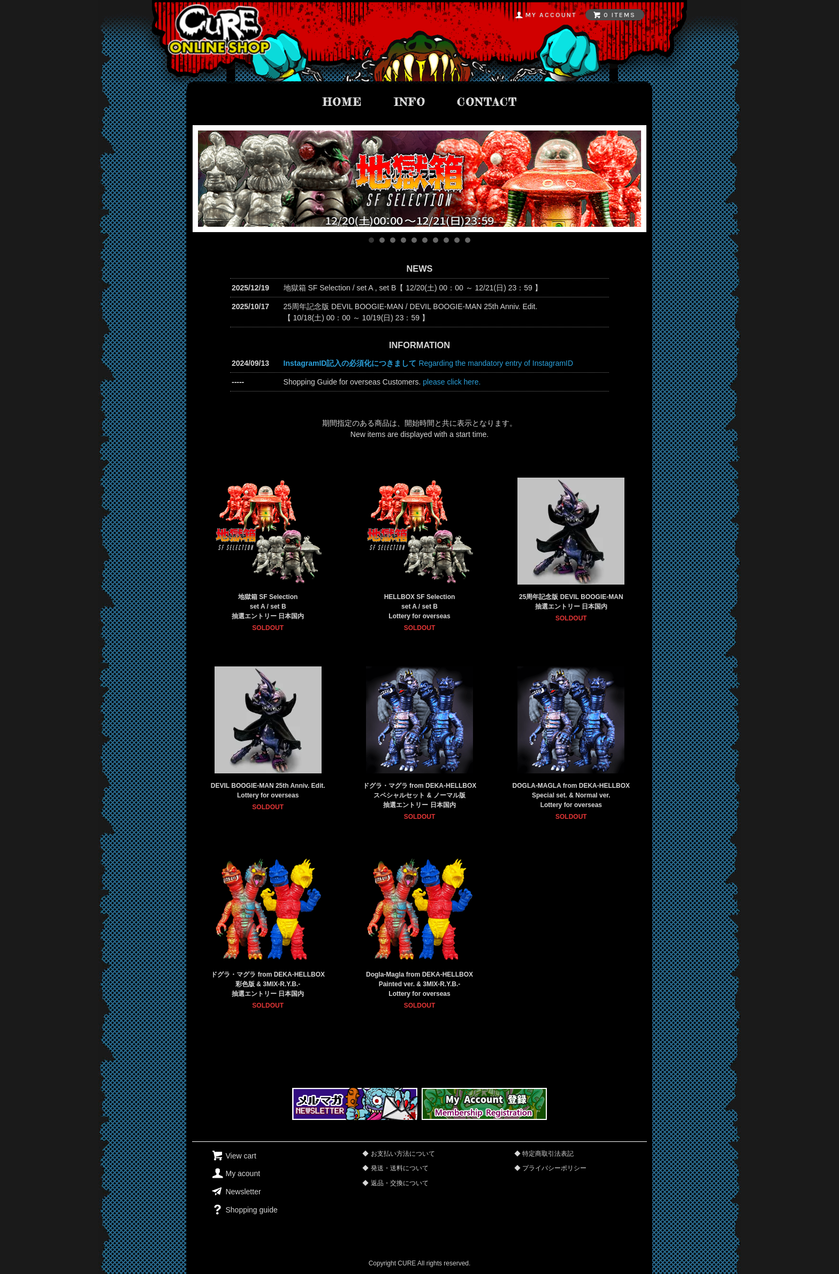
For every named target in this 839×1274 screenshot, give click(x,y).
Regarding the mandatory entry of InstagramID (429, 363)
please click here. (451, 382)
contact (487, 102)
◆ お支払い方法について (398, 1153)
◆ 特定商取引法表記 (544, 1153)
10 (467, 240)
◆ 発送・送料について (395, 1168)
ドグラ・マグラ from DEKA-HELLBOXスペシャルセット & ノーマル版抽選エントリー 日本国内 (420, 795)
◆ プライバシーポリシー (550, 1168)
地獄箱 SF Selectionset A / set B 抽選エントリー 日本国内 (268, 606)
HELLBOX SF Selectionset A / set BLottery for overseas (419, 606)
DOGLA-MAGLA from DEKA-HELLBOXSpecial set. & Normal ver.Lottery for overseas (571, 795)
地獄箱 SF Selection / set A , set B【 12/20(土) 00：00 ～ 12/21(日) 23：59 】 (413, 287)
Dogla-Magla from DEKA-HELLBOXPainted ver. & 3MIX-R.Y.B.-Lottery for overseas (419, 984)
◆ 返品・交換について (395, 1183)
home (342, 102)
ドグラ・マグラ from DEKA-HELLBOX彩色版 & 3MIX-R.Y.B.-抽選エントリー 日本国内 (268, 984)
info (409, 102)
